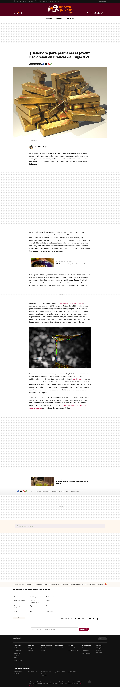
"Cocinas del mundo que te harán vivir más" (70, 264)
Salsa (31, 611)
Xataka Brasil (17, 673)
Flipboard (49, 64)
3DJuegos (30, 648)
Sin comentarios (36, 64)
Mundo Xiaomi (18, 660)
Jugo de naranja (91, 584)
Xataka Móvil (17, 650)
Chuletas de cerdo (55, 584)
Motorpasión (72, 648)
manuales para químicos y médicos (70, 303)
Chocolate (49, 611)
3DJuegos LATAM (32, 671)
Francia (62, 491)
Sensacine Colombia (44, 674)
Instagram (94, 13)
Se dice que (77, 379)
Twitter (46, 64)
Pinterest (88, 13)
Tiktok (106, 13)
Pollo (15, 611)
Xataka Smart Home (18, 656)
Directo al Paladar (60, 648)
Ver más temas (19, 618)
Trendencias (85, 648)
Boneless (65, 584)
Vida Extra (30, 650)
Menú (14, 13)
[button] (40, 147)
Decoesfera (85, 650)
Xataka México (18, 671)
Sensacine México (46, 671)
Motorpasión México (72, 671)
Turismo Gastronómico (34, 601)
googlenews (102, 13)
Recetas (70, 18)
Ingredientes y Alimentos (43, 491)
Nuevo (17, 13)
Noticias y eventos (36, 597)
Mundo (55, 491)
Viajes (49, 18)
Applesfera (17, 653)
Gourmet (17, 597)
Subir (101, 638)
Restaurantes (50, 597)
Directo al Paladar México (60, 671)
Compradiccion (86, 653)
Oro (68, 491)
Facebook (91, 13)
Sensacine (44, 648)
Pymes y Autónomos (99, 651)
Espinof (43, 650)
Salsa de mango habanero (41, 584)
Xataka (16, 648)
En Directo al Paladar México (64, 261)
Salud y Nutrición (19, 600)
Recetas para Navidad (18, 607)
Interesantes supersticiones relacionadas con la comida (72, 482)
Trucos (59, 18)
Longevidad (75, 491)
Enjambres (33, 606)
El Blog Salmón (100, 648)
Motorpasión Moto (73, 650)
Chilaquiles (29, 584)
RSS (86, 618)
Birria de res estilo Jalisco (77, 584)
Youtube (98, 13)
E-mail (51, 64)
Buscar (21, 13)
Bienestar (49, 606)
